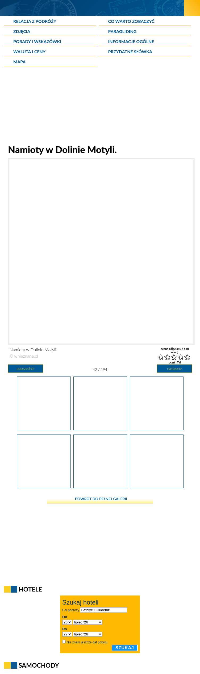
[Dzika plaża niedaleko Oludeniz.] (157, 486)
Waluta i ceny (29, 51)
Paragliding (122, 31)
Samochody (39, 665)
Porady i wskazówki (37, 41)
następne (174, 368)
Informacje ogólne (131, 41)
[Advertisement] (100, 106)
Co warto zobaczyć (131, 21)
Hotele (30, 589)
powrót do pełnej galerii (101, 499)
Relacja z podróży (34, 21)
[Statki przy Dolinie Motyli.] (44, 486)
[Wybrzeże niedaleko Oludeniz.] (100, 486)
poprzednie (25, 368)
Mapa (19, 61)
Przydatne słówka (130, 51)
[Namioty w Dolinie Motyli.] (100, 428)
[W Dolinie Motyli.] (44, 428)
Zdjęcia (21, 31)
